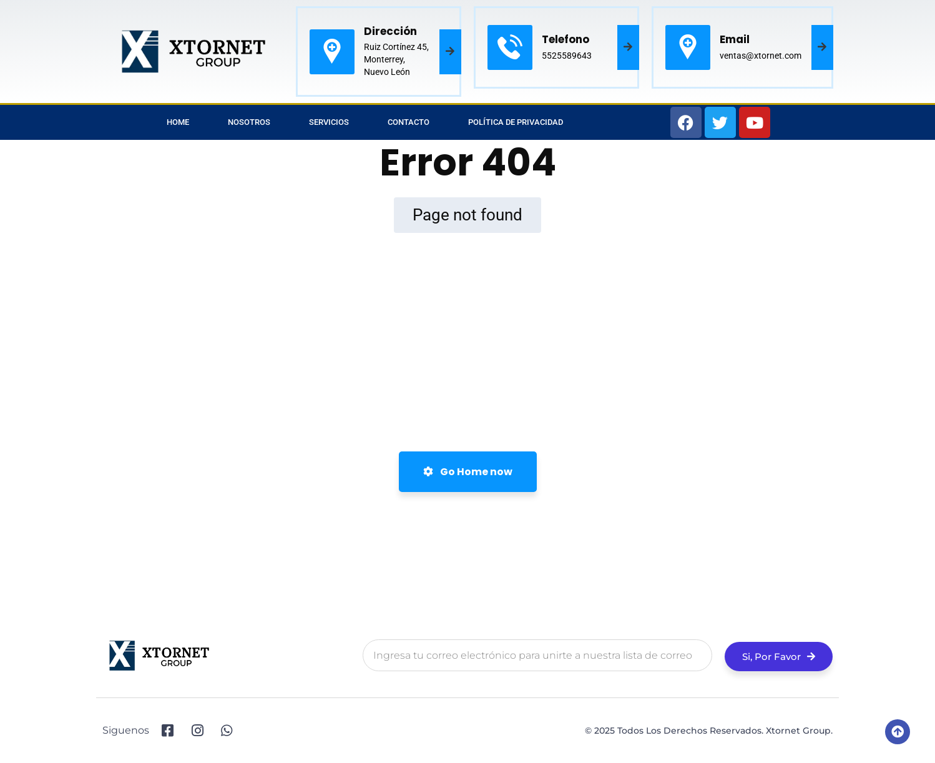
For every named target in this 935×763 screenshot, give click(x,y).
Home (178, 122)
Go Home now (467, 472)
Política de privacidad (515, 122)
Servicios (329, 122)
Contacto (408, 122)
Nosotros (249, 122)
